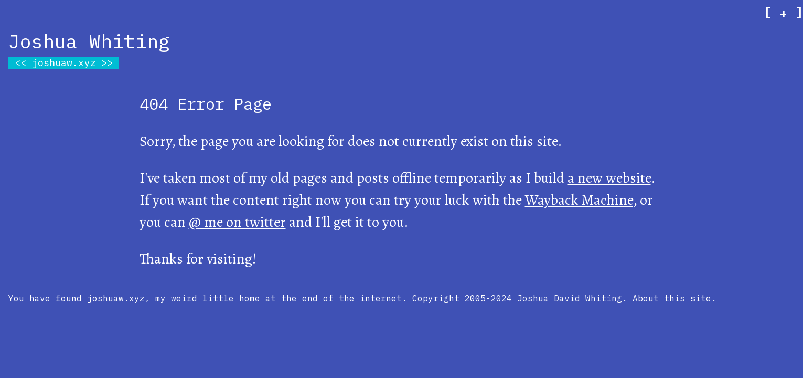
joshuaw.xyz (63, 63)
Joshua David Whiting (569, 298)
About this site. (674, 298)
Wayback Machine (579, 200)
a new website (609, 178)
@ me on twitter (237, 222)
